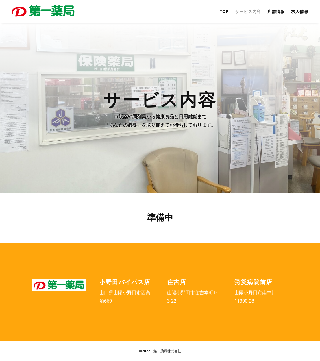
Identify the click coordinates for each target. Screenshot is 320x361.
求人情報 (299, 12)
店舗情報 (276, 12)
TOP (224, 12)
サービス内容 (248, 12)
